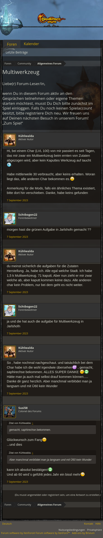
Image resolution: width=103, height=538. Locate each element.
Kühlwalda (26, 136)
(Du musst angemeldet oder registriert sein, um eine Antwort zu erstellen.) (58, 494)
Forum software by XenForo (18, 533)
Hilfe (98, 523)
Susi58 (23, 408)
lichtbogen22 (27, 214)
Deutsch (7, 523)
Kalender (31, 43)
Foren (12, 44)
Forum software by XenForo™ (53, 533)
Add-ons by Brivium (83, 533)
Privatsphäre (94, 529)
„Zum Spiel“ (12, 123)
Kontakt (88, 523)
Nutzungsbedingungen (72, 529)
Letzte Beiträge (17, 52)
